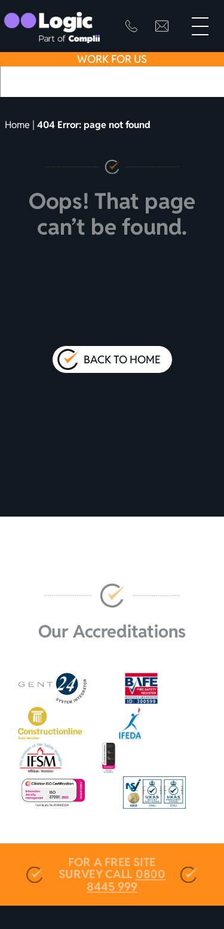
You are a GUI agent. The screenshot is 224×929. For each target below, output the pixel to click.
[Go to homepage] (52, 27)
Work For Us (112, 59)
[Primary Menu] (200, 26)
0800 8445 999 (126, 880)
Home (17, 125)
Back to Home (122, 359)
